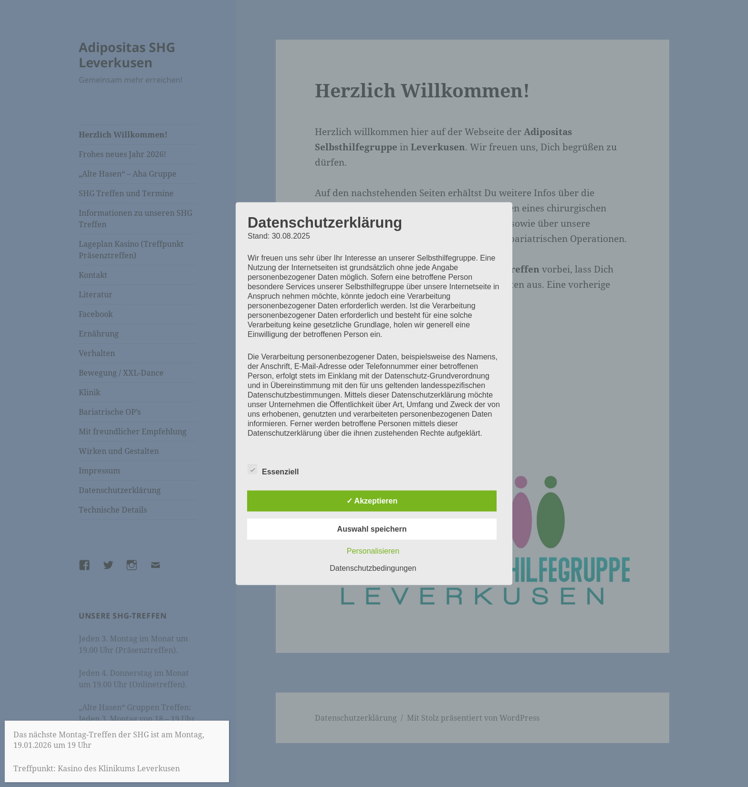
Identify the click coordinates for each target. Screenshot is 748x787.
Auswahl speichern (372, 529)
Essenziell (273, 470)
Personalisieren (373, 551)
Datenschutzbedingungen (373, 568)
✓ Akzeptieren (372, 501)
